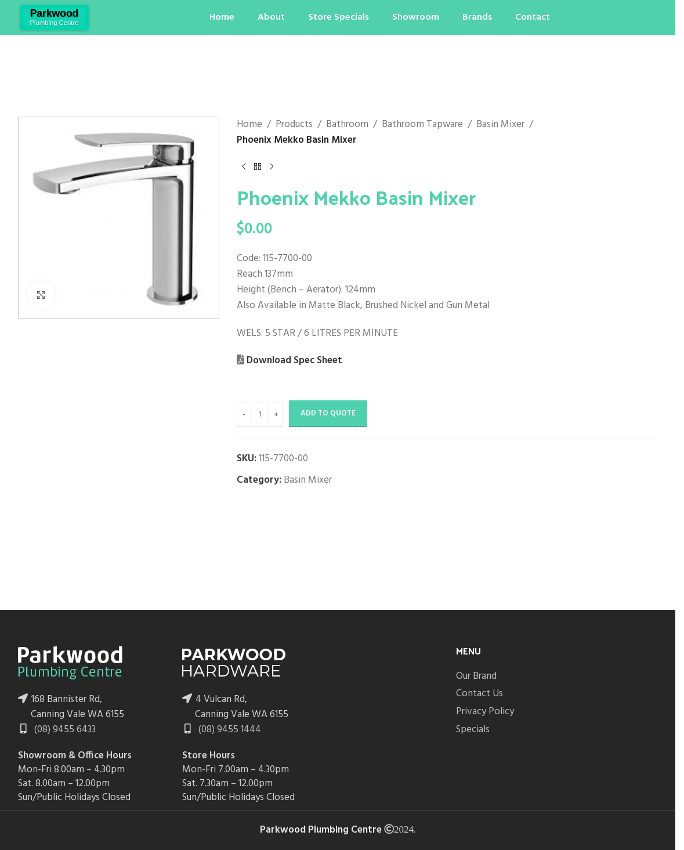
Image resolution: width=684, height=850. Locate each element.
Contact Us (479, 693)
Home (249, 124)
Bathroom (347, 124)
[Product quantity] (260, 415)
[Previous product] (244, 166)
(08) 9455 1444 (228, 729)
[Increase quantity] (276, 415)
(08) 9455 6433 (64, 729)
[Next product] (271, 166)
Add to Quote (328, 413)
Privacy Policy (485, 711)
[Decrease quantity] (244, 415)
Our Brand (476, 676)
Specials (473, 729)
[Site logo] (54, 17)
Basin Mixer (500, 124)
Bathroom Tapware (422, 124)
